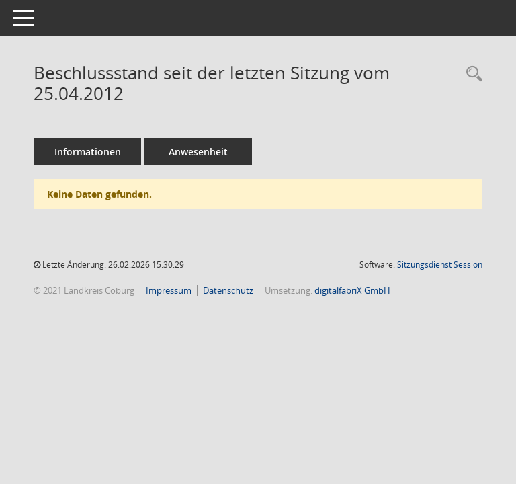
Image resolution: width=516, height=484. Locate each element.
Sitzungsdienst (439, 264)
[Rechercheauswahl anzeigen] (471, 74)
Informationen (87, 151)
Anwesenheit (198, 151)
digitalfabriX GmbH (352, 290)
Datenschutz (228, 290)
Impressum (168, 290)
